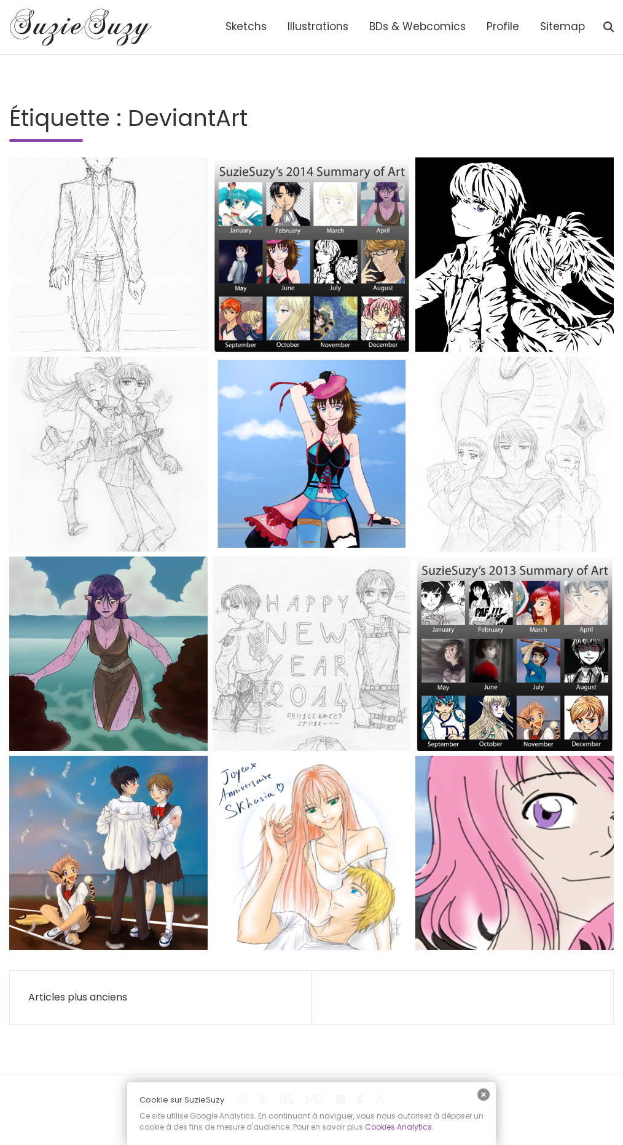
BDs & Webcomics (417, 26)
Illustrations (318, 26)
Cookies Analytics (398, 1127)
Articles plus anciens (77, 997)
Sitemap (562, 26)
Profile (503, 26)
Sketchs (246, 26)
